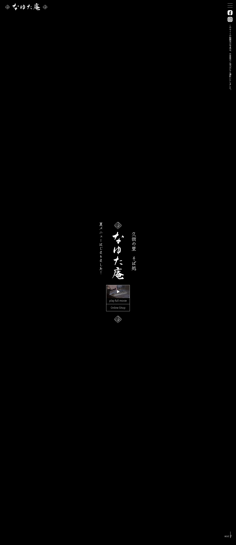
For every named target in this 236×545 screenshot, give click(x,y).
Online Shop (118, 308)
